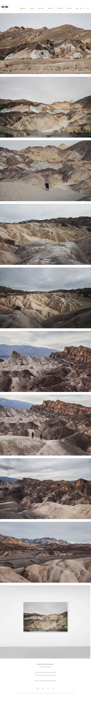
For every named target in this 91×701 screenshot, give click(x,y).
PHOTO (32, 8)
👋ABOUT (23, 8)
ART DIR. (50, 8)
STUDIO (69, 8)
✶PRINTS (60, 8)
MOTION (40, 8)
